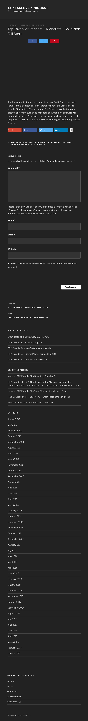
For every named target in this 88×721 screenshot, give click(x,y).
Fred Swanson (14, 397)
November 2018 (16, 527)
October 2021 (14, 436)
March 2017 (13, 642)
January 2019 (14, 516)
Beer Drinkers (42, 142)
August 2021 (14, 447)
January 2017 (14, 653)
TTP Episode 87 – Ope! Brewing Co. (25, 342)
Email (11, 234)
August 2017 (14, 613)
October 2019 (14, 470)
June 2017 (12, 625)
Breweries (55, 142)
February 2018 (15, 579)
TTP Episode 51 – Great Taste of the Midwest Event (42, 391)
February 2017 (15, 648)
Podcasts (66, 142)
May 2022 (12, 425)
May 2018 (12, 562)
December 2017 (15, 590)
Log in (10, 686)
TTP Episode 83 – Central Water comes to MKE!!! (32, 354)
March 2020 (14, 459)
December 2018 (15, 522)
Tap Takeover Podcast (28, 8)
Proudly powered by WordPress (19, 715)
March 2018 (13, 573)
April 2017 (12, 636)
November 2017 (15, 596)
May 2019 (12, 493)
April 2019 (13, 499)
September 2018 (16, 539)
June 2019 (13, 487)
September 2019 (16, 476)
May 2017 (12, 630)
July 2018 (12, 550)
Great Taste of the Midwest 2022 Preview (28, 337)
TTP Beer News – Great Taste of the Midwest (47, 397)
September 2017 (16, 608)
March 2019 (13, 505)
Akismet (68, 210)
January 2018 (14, 585)
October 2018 (14, 533)
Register (11, 681)
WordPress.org (14, 702)
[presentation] (25, 278)
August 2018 (14, 545)
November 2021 (15, 430)
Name (11, 220)
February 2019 (15, 510)
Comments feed (14, 697)
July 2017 (12, 619)
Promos (25, 144)
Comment (14, 168)
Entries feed (12, 691)
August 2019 (14, 482)
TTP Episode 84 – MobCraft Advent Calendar (30, 348)
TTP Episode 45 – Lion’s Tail (39, 402)
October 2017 (14, 602)
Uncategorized (37, 144)
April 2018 (13, 568)
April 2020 (13, 453)
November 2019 (16, 465)
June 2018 (13, 556)
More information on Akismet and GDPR (36, 213)
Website (12, 249)
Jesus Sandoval (36, 25)
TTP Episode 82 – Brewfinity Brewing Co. (28, 359)
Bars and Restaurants (22, 142)
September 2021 (16, 442)
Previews (15, 144)
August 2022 (14, 419)
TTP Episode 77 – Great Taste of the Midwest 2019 (54, 385)
